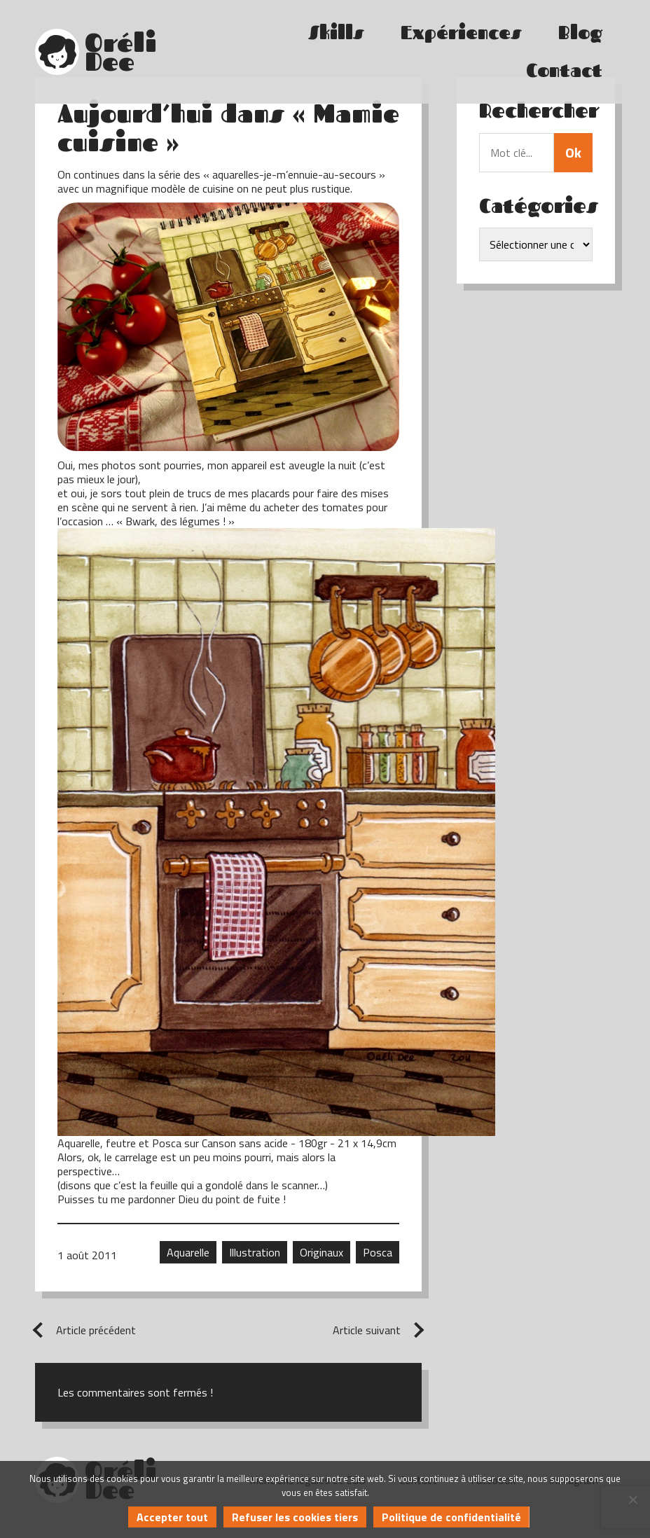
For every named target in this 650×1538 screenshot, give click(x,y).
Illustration (254, 1252)
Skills (336, 32)
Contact (564, 70)
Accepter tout (172, 1517)
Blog (580, 32)
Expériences (461, 32)
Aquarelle (188, 1252)
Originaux (321, 1252)
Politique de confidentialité (451, 1517)
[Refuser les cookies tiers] (632, 1499)
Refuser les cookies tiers (295, 1517)
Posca (377, 1252)
